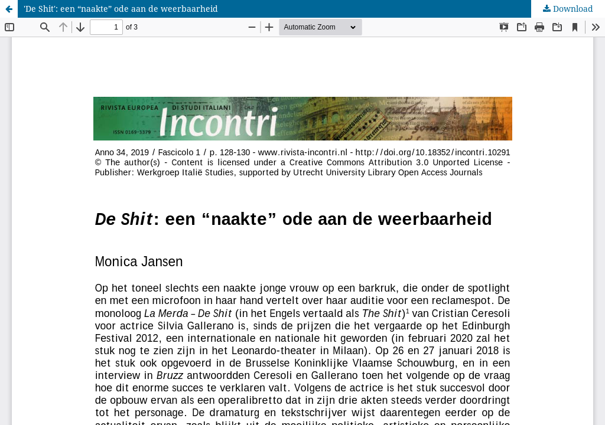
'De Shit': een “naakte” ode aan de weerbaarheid (121, 8)
